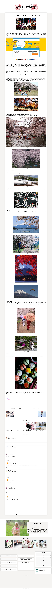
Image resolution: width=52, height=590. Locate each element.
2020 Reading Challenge (40, 568)
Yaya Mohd (10, 487)
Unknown (9, 470)
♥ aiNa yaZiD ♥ (10, 454)
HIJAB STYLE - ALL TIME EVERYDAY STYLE (26, 548)
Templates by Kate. (27, 589)
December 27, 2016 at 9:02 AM (12, 438)
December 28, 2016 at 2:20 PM (12, 471)
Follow (26, 555)
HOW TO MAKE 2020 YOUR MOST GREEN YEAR (42, 549)
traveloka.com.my (11, 70)
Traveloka (16, 32)
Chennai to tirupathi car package (10, 473)
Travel (38, 408)
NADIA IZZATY (27, 588)
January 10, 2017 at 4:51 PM (11, 488)
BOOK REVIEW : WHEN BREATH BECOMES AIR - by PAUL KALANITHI (9, 549)
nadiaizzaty (11, 446)
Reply (6, 441)
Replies (8, 460)
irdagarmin (9, 437)
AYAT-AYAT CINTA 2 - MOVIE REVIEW (17, 548)
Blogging (35, 408)
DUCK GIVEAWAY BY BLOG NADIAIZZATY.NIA (34, 548)
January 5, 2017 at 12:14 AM (12, 463)
